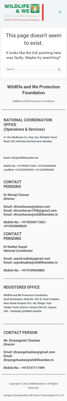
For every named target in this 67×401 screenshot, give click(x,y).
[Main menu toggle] (60, 12)
